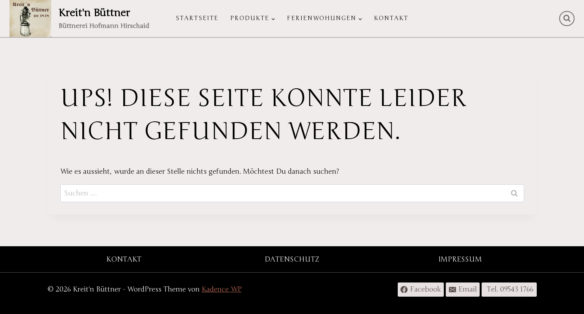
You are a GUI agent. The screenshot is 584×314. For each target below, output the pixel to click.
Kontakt (391, 18)
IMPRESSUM (460, 259)
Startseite (197, 18)
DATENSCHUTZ (292, 259)
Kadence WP (222, 289)
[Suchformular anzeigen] (567, 18)
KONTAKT (123, 259)
